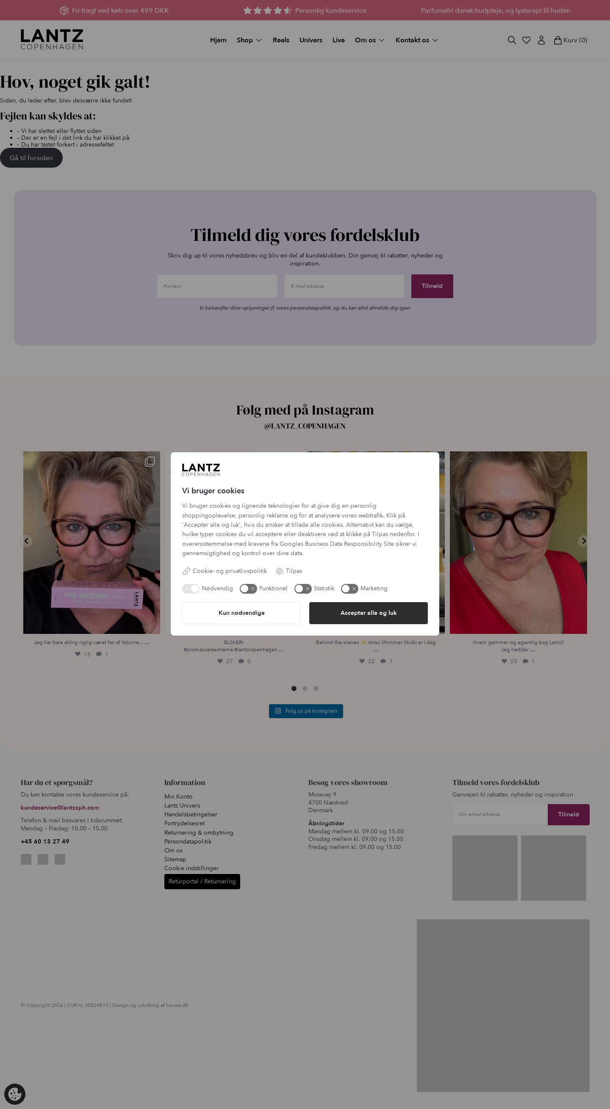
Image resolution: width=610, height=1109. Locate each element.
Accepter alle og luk (369, 613)
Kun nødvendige (242, 613)
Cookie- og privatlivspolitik (224, 571)
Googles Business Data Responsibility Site (337, 544)
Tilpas (288, 571)
